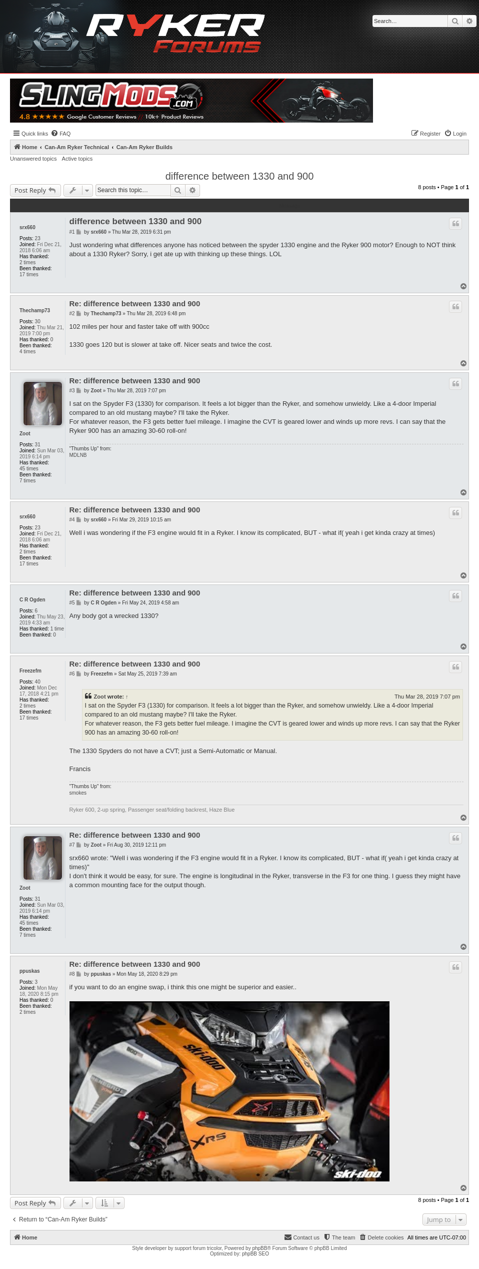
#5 (72, 602)
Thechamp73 (35, 310)
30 (37, 321)
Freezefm (31, 671)
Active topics (77, 159)
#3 (72, 390)
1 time (57, 628)
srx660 (28, 227)
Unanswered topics (33, 159)
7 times (28, 480)
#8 (72, 974)
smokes (78, 793)
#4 (72, 519)
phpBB (259, 1248)
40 (37, 682)
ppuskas (30, 971)
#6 (72, 674)
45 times (29, 468)
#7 (72, 845)
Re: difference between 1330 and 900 (135, 303)
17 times (29, 274)
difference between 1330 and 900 (240, 176)
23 (37, 238)
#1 (72, 232)
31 (37, 444)
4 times (28, 351)
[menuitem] (60, 134)
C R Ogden (33, 599)
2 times (28, 262)
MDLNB (78, 455)
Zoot (25, 433)
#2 (72, 313)
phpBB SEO (255, 1253)
